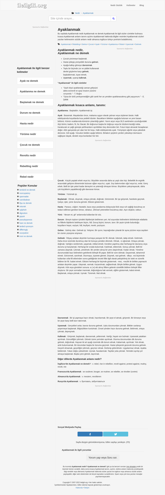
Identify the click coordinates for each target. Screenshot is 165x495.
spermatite (23, 196)
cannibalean (24, 200)
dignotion (23, 213)
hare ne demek (25, 223)
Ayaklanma (113, 44)
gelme (94, 62)
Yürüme (104, 44)
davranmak (87, 65)
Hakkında (79, 488)
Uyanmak (129, 44)
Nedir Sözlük (116, 5)
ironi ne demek (25, 236)
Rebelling (76, 44)
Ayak (97, 44)
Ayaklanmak (88, 13)
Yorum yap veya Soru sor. (103, 457)
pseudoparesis (25, 220)
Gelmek (138, 44)
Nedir (77, 13)
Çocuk (91, 44)
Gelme (84, 44)
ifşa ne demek (25, 203)
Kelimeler (131, 5)
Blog (141, 5)
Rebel (121, 44)
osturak (22, 206)
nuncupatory (24, 193)
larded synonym (26, 226)
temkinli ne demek (27, 190)
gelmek (85, 71)
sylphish (23, 210)
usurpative (23, 233)
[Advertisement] (124, 69)
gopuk (22, 216)
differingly (23, 230)
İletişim (86, 488)
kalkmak (82, 78)
